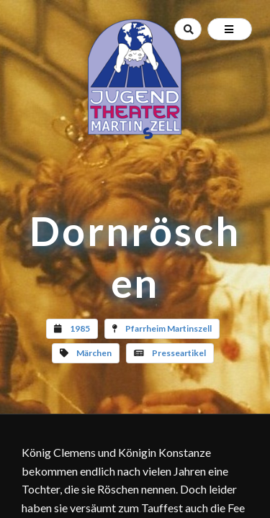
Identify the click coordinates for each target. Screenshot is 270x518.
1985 (80, 328)
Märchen (94, 352)
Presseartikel (179, 352)
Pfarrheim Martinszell (168, 328)
